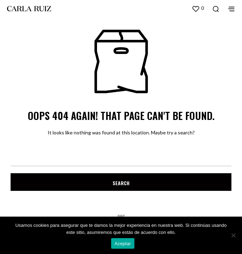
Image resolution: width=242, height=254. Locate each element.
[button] (198, 8)
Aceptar (123, 243)
